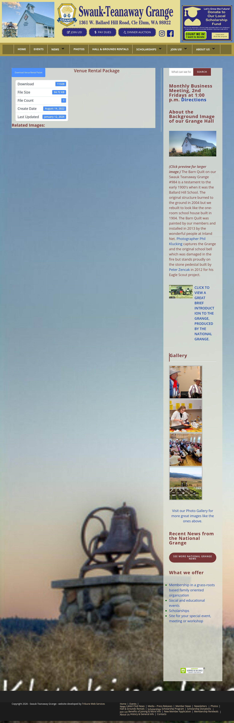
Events (39, 49)
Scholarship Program (173, 708)
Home (22, 49)
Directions (194, 99)
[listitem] (196, 35)
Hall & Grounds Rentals (110, 49)
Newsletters (200, 706)
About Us (206, 49)
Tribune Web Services (93, 703)
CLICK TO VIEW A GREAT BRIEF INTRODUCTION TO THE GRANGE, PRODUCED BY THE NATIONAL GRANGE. (204, 313)
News (58, 49)
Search (202, 71)
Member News (183, 706)
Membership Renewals (206, 711)
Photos (79, 49)
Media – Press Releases (160, 706)
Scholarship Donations (199, 708)
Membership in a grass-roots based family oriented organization (192, 590)
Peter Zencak (179, 269)
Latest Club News (135, 706)
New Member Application (177, 711)
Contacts (161, 714)
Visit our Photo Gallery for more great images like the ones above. (192, 515)
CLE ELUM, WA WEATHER (192, 645)
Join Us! (179, 49)
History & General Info (142, 714)
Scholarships (149, 49)
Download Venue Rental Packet (28, 72)
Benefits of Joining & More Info (144, 711)
